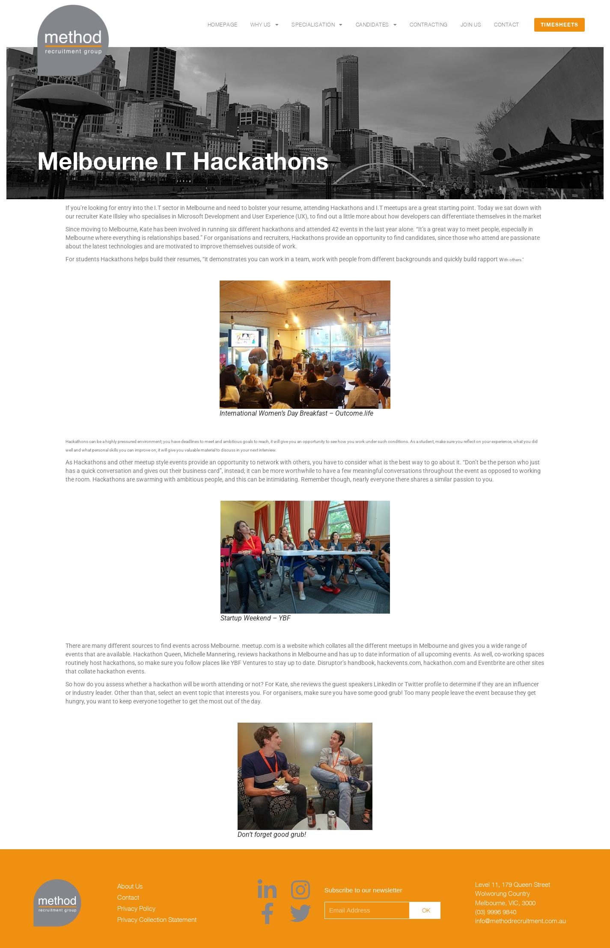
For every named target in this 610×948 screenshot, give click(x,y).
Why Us (264, 25)
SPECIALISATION (317, 25)
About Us (130, 886)
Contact (506, 24)
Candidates (376, 25)
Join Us (471, 24)
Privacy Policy (136, 908)
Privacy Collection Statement (156, 919)
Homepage (223, 24)
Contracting (429, 24)
